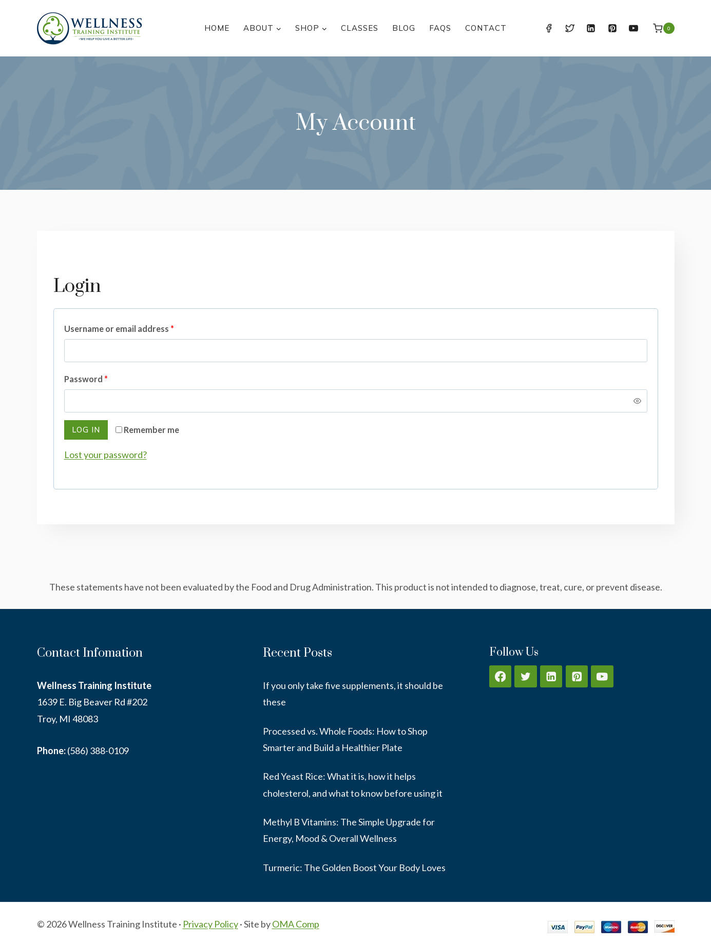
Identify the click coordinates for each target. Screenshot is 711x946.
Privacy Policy (210, 924)
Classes (359, 28)
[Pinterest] (612, 28)
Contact (486, 28)
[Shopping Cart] (663, 27)
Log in (86, 430)
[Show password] (637, 401)
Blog (403, 28)
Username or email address (121, 329)
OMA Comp (295, 924)
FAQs (440, 28)
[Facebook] (549, 28)
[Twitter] (570, 28)
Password (88, 379)
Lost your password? (105, 454)
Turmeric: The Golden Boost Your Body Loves (354, 867)
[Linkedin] (591, 28)
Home (216, 28)
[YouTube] (633, 28)
